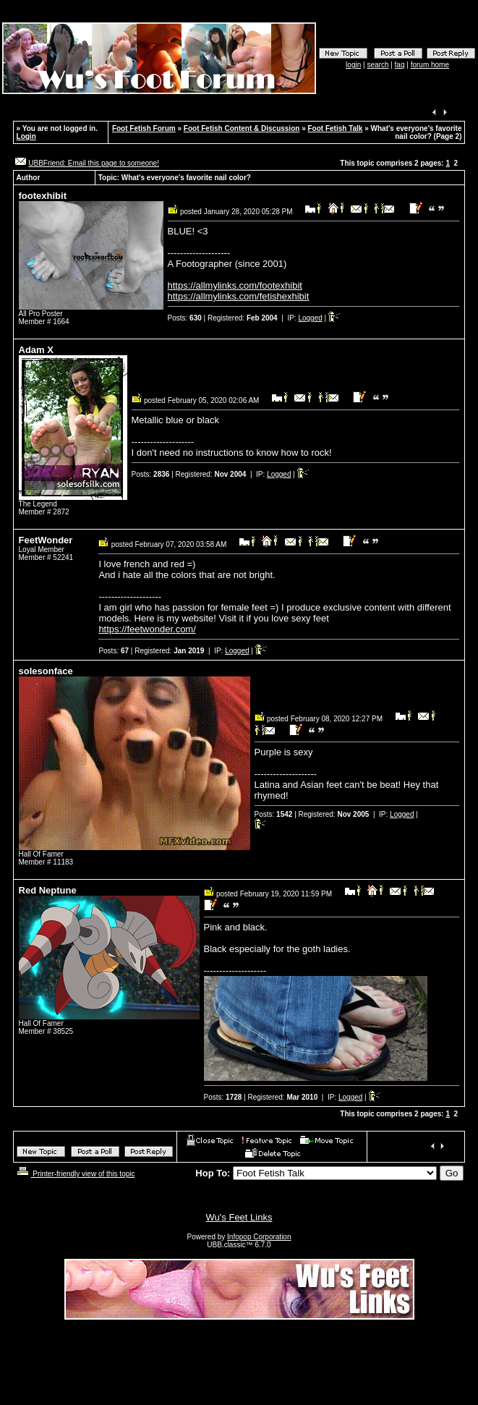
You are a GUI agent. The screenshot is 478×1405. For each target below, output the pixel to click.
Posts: (185, 318)
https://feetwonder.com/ (146, 629)
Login (26, 136)
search (377, 65)
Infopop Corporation (259, 1237)
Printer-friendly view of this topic (74, 1174)
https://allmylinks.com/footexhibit (235, 285)
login (353, 65)
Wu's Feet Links (239, 1217)
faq (400, 65)
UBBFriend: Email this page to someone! (93, 163)
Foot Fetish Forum (144, 128)
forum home (430, 65)
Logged (310, 318)
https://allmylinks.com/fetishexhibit (239, 296)
